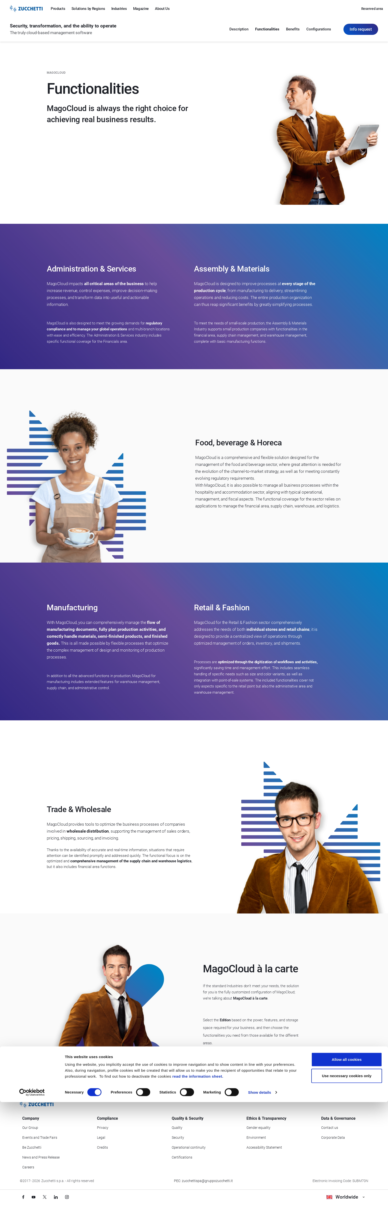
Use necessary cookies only (346, 1182)
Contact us (329, 1128)
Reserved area (372, 9)
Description (238, 29)
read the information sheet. (197, 1182)
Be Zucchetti (31, 1147)
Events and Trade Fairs (39, 1138)
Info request (361, 29)
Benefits (293, 29)
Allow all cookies (347, 1165)
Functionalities (267, 29)
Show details (259, 1198)
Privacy (102, 1128)
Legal (101, 1138)
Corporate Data (333, 1138)
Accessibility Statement (264, 1147)
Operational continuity (189, 1147)
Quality (177, 1128)
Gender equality (258, 1128)
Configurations (318, 29)
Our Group (30, 1128)
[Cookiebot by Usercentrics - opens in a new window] (32, 1198)
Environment (256, 1138)
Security (178, 1138)
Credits (102, 1147)
